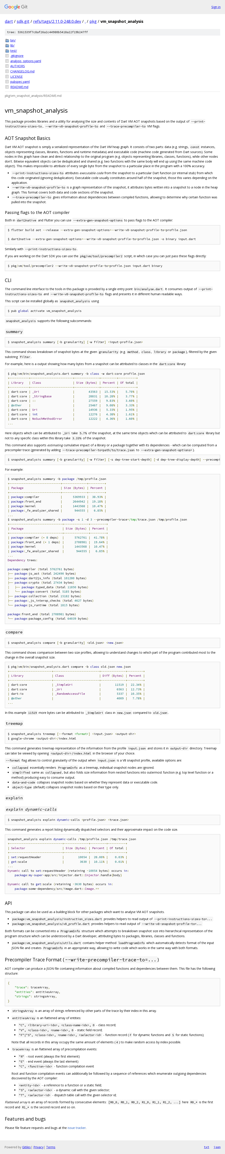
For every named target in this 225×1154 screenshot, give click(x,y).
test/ (13, 51)
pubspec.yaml (20, 82)
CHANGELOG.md (22, 71)
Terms (50, 1147)
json (217, 1147)
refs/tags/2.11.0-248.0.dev (57, 21)
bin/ (13, 40)
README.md (19, 87)
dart (9, 21)
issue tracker (77, 1128)
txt (206, 1147)
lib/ (12, 45)
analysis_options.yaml (25, 61)
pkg (93, 21)
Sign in (216, 7)
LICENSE (16, 76)
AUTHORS (17, 66)
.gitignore (17, 56)
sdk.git (23, 21)
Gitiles (26, 1147)
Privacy (38, 1147)
